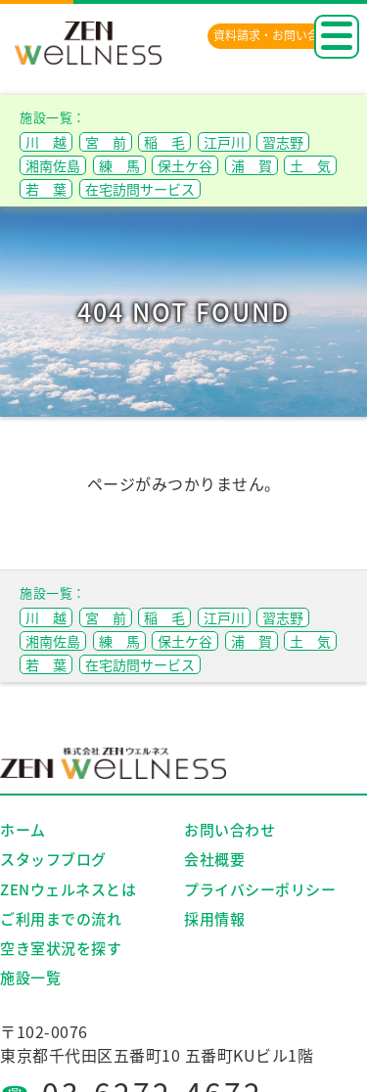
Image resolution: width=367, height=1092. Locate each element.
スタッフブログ (53, 859)
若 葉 (46, 189)
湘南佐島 (52, 165)
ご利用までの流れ (60, 919)
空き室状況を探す (60, 948)
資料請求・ (278, 35)
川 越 (46, 142)
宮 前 (105, 142)
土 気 (310, 165)
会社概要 (214, 859)
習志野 (282, 142)
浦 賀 (251, 165)
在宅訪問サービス (140, 189)
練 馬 (119, 165)
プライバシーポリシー (260, 889)
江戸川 (224, 142)
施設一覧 (30, 977)
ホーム (23, 830)
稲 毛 (164, 142)
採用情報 (214, 919)
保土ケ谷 (185, 165)
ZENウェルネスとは (68, 889)
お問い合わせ (229, 830)
